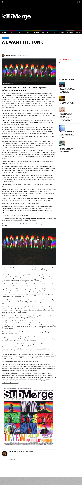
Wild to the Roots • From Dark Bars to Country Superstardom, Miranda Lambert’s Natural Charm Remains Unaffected (66, 117)
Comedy (36, 32)
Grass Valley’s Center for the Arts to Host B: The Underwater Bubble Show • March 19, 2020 (66, 134)
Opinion (61, 32)
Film (53, 32)
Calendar (70, 32)
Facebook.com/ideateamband (10, 383)
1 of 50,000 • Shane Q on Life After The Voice (67, 102)
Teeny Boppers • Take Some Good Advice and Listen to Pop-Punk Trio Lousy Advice (67, 90)
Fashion (45, 32)
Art (12, 32)
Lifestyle (20, 32)
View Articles (29, 452)
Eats (28, 32)
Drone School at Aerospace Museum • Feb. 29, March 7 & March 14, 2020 (66, 149)
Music (4, 32)
